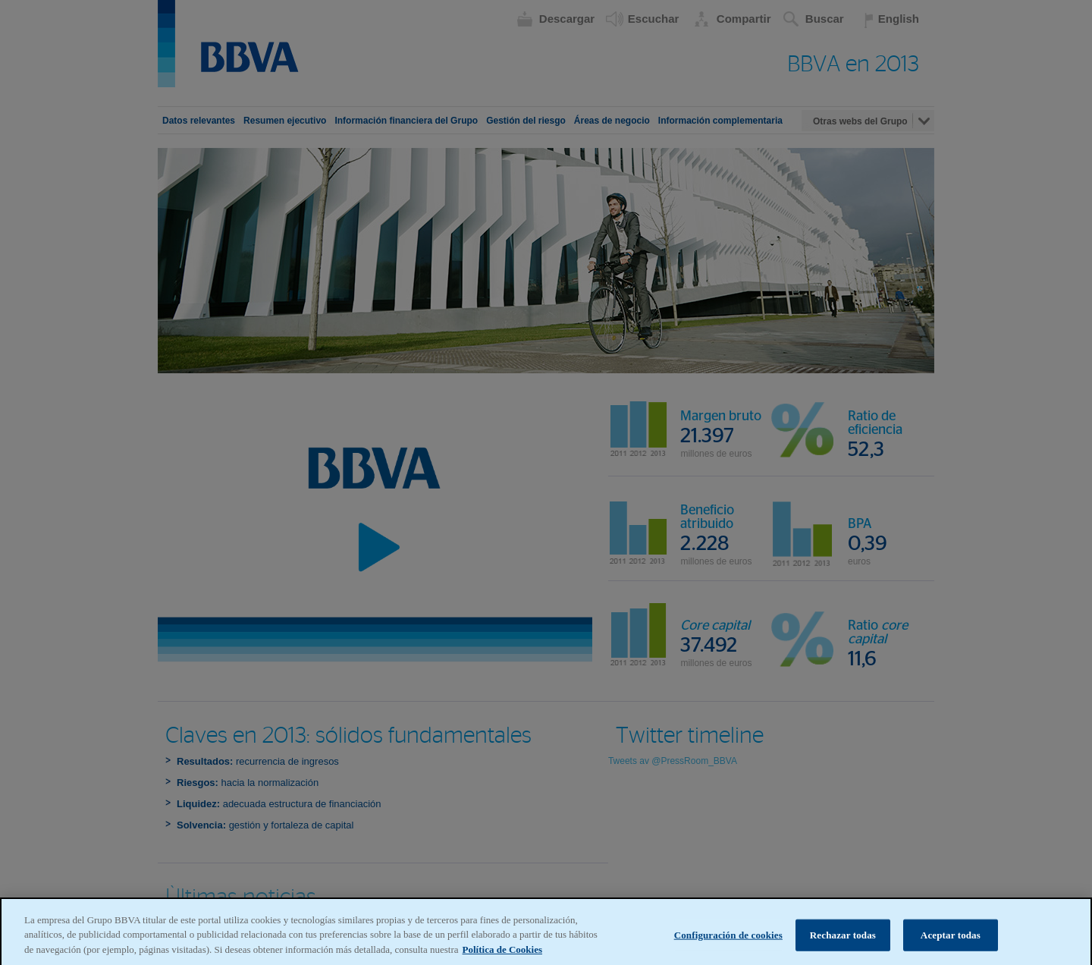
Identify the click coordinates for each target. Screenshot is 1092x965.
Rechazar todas (843, 940)
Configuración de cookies (728, 940)
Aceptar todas (951, 940)
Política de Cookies (502, 954)
